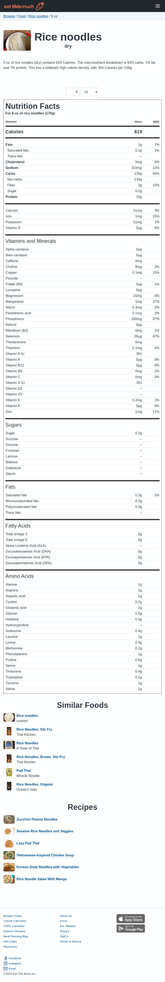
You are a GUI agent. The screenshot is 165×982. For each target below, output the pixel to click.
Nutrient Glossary (14, 931)
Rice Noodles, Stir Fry (34, 729)
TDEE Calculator (14, 926)
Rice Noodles (27, 743)
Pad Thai (24, 770)
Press (63, 921)
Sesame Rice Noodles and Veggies (45, 831)
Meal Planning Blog (15, 936)
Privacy (64, 931)
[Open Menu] (158, 6)
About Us (66, 916)
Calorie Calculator (14, 921)
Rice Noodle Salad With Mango (42, 879)
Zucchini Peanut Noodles (37, 819)
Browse (9, 16)
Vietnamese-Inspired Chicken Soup (45, 855)
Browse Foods (12, 916)
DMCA (64, 936)
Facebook (12, 958)
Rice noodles (39, 16)
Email (9, 969)
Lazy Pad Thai (28, 843)
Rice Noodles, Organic (35, 784)
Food (22, 16)
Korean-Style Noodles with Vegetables (48, 867)
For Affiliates (68, 926)
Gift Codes (10, 941)
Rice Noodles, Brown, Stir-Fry (41, 757)
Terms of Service (70, 941)
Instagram (12, 963)
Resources (10, 946)
